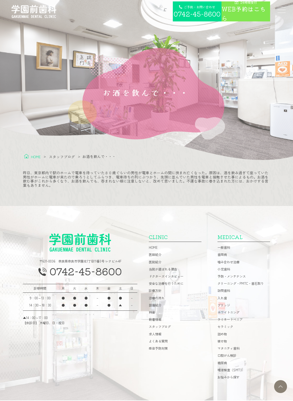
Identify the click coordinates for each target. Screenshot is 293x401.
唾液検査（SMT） (230, 370)
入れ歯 (222, 298)
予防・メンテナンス (231, 276)
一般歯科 (223, 248)
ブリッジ (223, 305)
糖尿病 (222, 363)
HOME (153, 248)
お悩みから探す (228, 377)
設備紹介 (155, 305)
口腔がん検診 (226, 356)
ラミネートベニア (230, 320)
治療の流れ (157, 298)
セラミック (225, 327)
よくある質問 (158, 341)
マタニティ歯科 (228, 348)
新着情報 (155, 320)
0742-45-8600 (86, 272)
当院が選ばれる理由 (163, 269)
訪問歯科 (223, 291)
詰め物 (222, 334)
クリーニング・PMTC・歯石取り (240, 284)
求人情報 (155, 334)
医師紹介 (155, 255)
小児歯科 (223, 269)
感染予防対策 (158, 348)
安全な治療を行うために (166, 284)
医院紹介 (155, 262)
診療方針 (155, 291)
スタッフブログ (160, 327)
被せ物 (222, 341)
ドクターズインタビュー (166, 276)
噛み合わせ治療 (228, 262)
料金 (152, 312)
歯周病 (222, 255)
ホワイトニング (228, 312)
